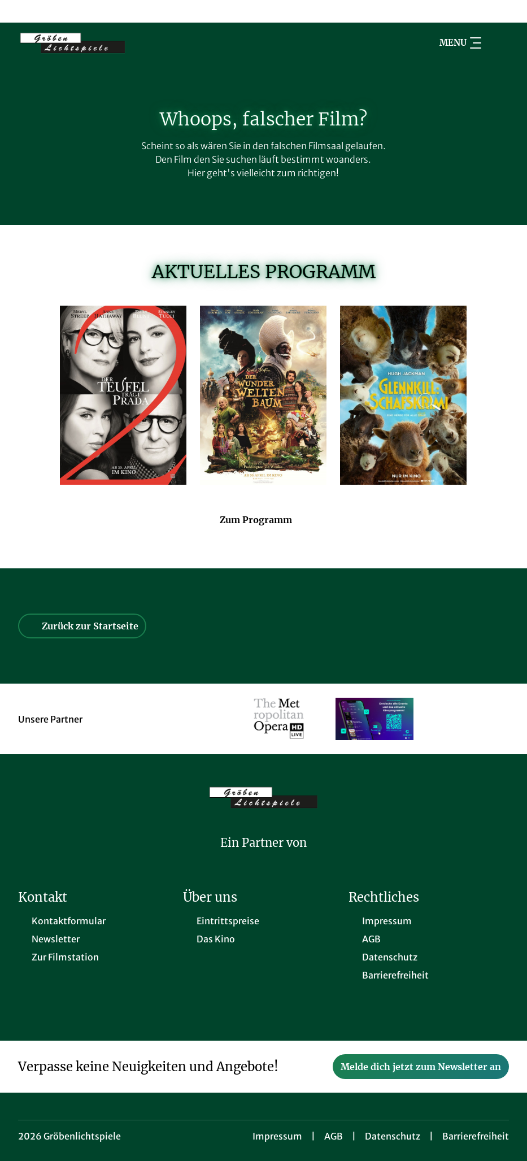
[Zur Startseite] (97, 43)
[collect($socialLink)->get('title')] (20, 11)
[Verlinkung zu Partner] (278, 719)
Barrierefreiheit (475, 1136)
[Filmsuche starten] (497, 43)
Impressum (277, 1136)
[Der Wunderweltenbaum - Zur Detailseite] (263, 395)
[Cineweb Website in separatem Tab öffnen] (263, 857)
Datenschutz (392, 1136)
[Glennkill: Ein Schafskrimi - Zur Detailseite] (403, 395)
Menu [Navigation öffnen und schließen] (460, 43)
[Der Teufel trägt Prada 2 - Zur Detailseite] (123, 395)
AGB (333, 1136)
